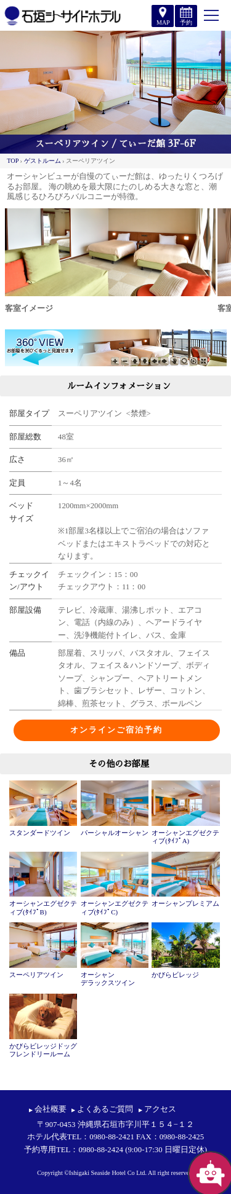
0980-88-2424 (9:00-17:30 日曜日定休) (142, 1149)
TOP (12, 160)
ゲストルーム (42, 160)
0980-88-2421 (111, 1137)
